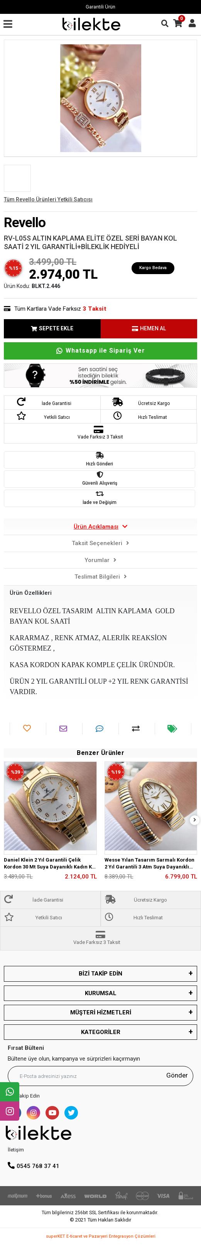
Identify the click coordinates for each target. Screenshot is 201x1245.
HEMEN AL (149, 328)
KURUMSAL (101, 993)
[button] (18, 98)
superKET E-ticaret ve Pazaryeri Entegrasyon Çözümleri (100, 1236)
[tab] (100, 527)
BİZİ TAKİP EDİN (100, 973)
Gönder (177, 1075)
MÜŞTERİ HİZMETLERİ (100, 1012)
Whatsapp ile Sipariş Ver (100, 350)
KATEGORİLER (100, 1032)
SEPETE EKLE (52, 328)
